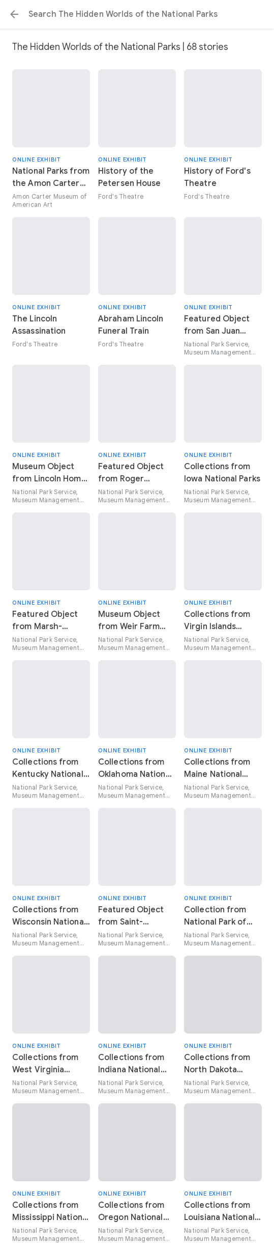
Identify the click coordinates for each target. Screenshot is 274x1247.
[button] (14, 14)
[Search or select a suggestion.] (137, 14)
